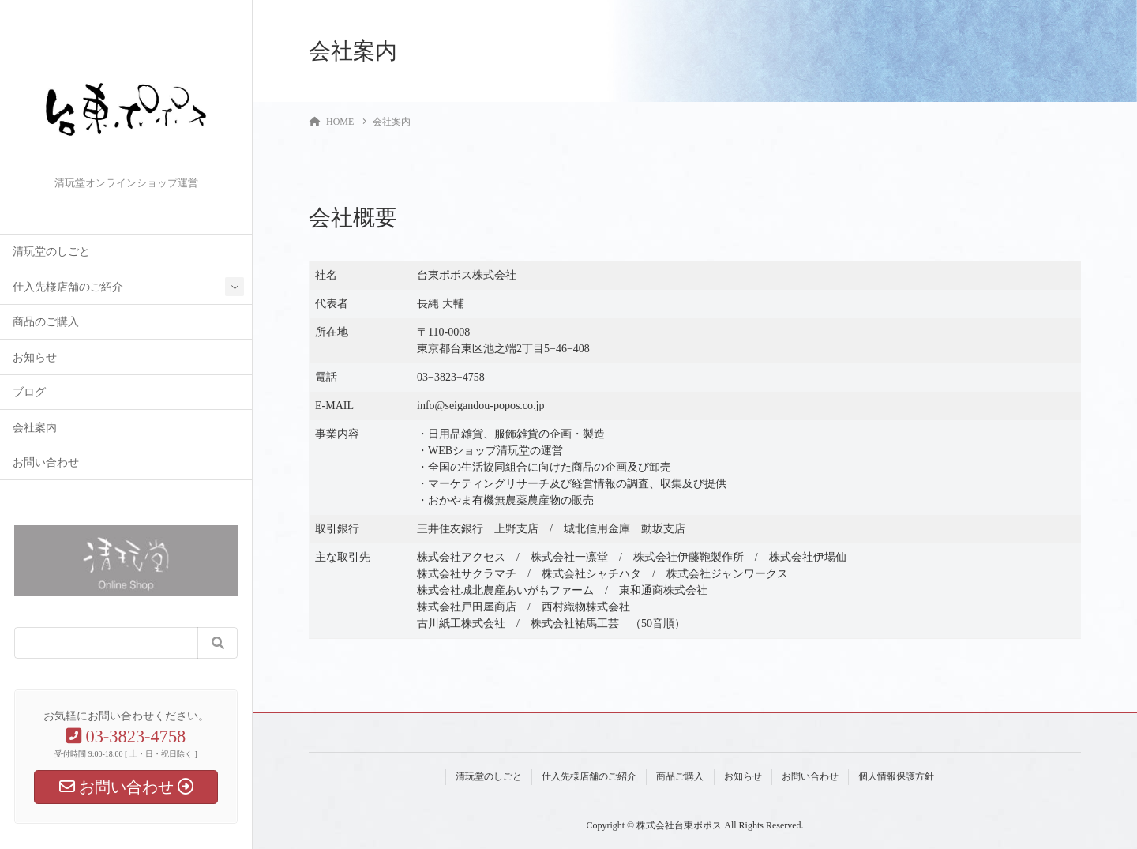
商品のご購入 (46, 322)
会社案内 (35, 428)
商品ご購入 (680, 776)
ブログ (29, 392)
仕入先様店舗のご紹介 (68, 287)
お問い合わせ (46, 462)
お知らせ (35, 357)
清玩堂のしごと (51, 251)
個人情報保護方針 (896, 776)
